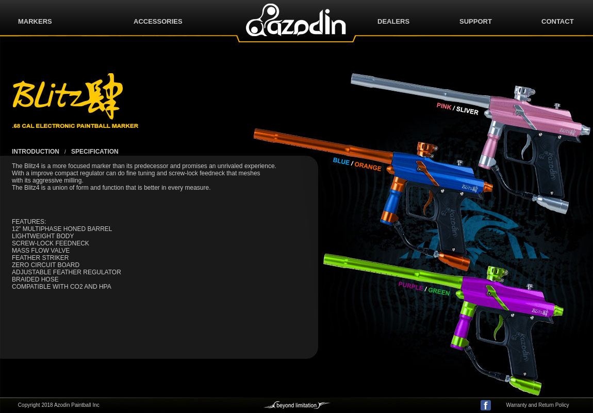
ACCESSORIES (158, 21)
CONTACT (557, 21)
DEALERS (393, 21)
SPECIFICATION (95, 151)
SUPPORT (475, 21)
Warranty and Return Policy (537, 405)
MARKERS (35, 21)
